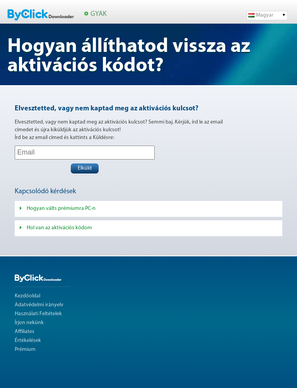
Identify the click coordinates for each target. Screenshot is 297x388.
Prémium (25, 349)
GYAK (98, 14)
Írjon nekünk (29, 323)
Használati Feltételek (38, 314)
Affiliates (24, 332)
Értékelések (28, 340)
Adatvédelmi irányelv (39, 305)
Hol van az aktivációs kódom (59, 228)
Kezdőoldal (27, 296)
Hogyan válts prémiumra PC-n (61, 208)
